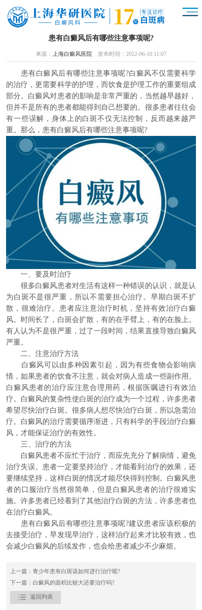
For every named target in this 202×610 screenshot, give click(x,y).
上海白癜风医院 (72, 54)
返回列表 (35, 597)
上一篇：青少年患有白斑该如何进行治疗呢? (65, 572)
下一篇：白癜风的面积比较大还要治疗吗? (62, 583)
